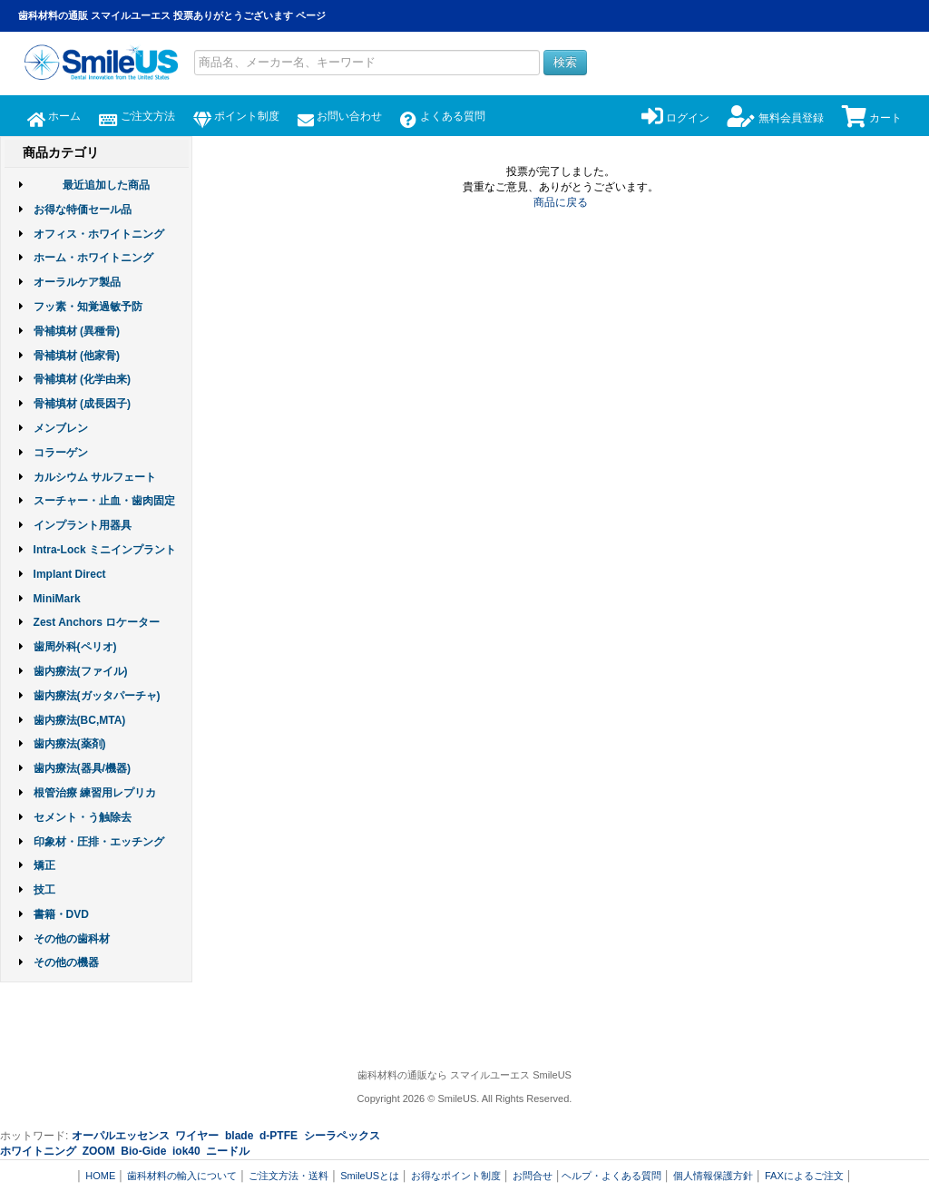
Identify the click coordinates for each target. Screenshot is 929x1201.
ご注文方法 (136, 116)
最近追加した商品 (106, 185)
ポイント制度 (236, 116)
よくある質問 (442, 116)
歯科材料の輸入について (182, 1175)
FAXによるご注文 (804, 1175)
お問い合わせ (340, 116)
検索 (565, 62)
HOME (100, 1175)
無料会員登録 (775, 118)
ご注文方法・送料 (288, 1175)
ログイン (675, 118)
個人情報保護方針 (713, 1175)
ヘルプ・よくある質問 (611, 1175)
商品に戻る (560, 202)
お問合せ (533, 1175)
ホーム (54, 116)
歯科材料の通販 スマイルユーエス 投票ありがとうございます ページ (172, 15)
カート (872, 118)
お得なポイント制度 (456, 1175)
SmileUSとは (369, 1175)
